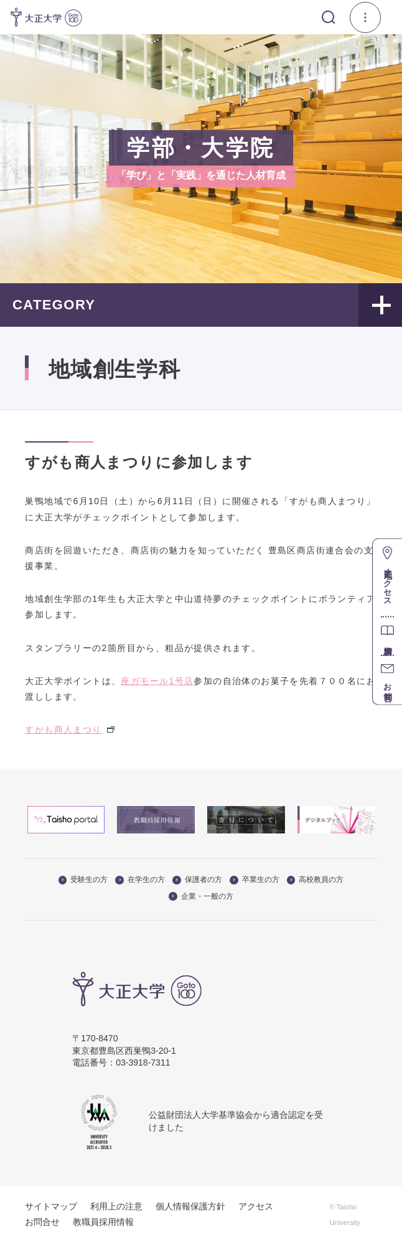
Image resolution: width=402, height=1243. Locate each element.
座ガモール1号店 (157, 681)
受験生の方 (83, 879)
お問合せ (42, 1222)
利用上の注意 (116, 1206)
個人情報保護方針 (190, 1206)
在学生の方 (140, 879)
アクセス (255, 1206)
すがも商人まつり (69, 729)
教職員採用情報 (103, 1222)
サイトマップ (51, 1206)
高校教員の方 (315, 879)
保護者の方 (197, 879)
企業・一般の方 (201, 896)
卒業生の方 (254, 879)
